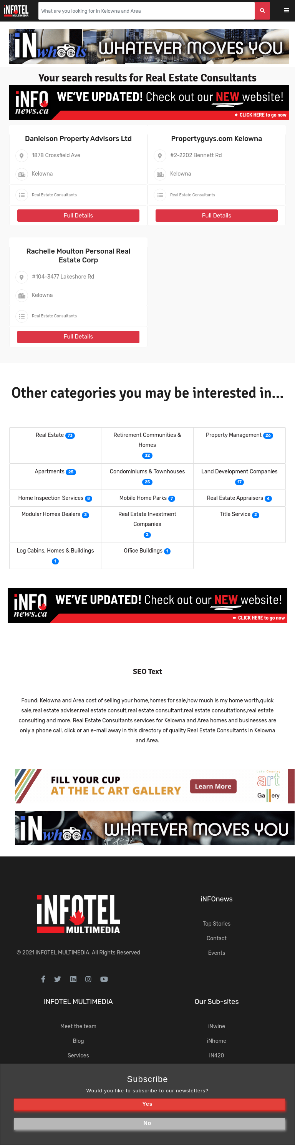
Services (78, 1055)
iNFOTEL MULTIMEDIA (62, 952)
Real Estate (50, 435)
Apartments (50, 471)
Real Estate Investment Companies (147, 519)
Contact (217, 938)
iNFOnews (217, 899)
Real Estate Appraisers (235, 498)
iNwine (216, 1026)
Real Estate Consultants (54, 194)
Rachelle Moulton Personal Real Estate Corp (78, 255)
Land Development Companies (239, 471)
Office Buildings (143, 551)
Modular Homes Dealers (51, 514)
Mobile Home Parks (143, 498)
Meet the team (78, 1026)
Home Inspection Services (51, 498)
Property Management (234, 435)
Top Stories (216, 924)
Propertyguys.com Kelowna (216, 138)
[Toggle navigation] (291, 11)
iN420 (216, 1055)
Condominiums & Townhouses (147, 471)
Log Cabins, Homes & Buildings (55, 551)
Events (216, 953)
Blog (78, 1041)
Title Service (235, 514)
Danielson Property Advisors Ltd (78, 138)
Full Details (78, 215)
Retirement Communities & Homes (147, 440)
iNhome (216, 1041)
